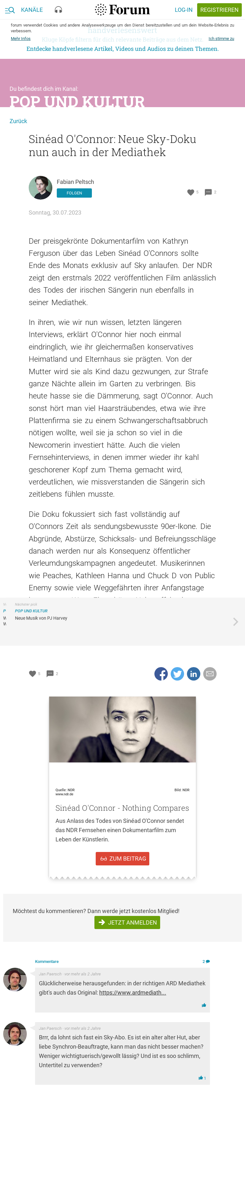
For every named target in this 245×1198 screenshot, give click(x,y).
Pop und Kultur (77, 101)
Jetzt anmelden (132, 922)
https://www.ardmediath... (132, 992)
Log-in (184, 9)
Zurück (18, 121)
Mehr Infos (21, 38)
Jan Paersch (50, 974)
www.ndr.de (64, 794)
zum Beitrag (127, 858)
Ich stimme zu (221, 38)
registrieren (219, 9)
